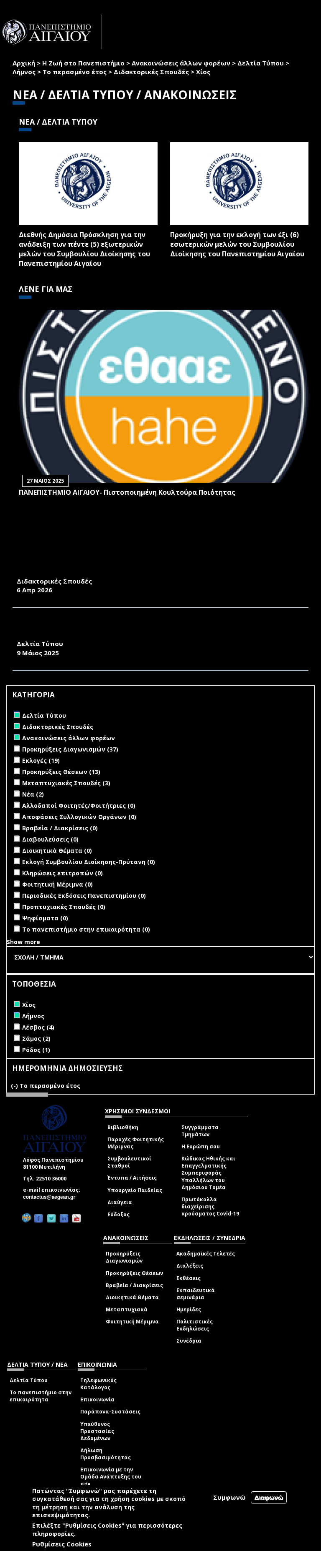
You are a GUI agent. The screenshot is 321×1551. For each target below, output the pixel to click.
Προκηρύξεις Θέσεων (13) (61, 772)
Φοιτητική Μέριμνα (132, 1321)
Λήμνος (24, 72)
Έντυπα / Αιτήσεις (132, 1177)
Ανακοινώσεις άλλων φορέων (181, 63)
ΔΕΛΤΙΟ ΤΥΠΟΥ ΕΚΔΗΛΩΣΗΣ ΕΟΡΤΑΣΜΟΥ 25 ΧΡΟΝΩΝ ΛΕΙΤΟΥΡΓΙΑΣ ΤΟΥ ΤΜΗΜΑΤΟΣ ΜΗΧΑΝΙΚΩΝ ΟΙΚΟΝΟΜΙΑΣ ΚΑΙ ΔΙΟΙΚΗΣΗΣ (157, 630)
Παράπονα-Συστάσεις (110, 1411)
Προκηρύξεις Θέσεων (134, 1273)
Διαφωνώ (269, 1497)
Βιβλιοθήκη (122, 1127)
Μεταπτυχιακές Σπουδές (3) (66, 783)
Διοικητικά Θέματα (132, 1297)
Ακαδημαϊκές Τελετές (205, 1253)
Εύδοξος (118, 1214)
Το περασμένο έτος (75, 72)
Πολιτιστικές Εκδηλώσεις (194, 1325)
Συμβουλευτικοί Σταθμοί (129, 1162)
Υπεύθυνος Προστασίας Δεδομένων (97, 1431)
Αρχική (24, 63)
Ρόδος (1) (36, 1050)
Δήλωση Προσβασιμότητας (105, 1454)
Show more (23, 942)
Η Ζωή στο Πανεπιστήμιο (83, 63)
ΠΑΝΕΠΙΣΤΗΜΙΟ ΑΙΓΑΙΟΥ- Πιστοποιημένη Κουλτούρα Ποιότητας (127, 492)
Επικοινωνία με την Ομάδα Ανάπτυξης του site (110, 1476)
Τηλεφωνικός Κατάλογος (98, 1384)
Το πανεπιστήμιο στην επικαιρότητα (40, 1396)
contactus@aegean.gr (51, 1197)
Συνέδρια (188, 1340)
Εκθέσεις (188, 1278)
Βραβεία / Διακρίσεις (134, 1285)
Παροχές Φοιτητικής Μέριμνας (135, 1143)
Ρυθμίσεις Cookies (62, 1544)
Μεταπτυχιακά (127, 1309)
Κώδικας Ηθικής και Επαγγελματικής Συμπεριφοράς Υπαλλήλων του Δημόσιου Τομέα (208, 1173)
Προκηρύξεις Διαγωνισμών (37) (70, 749)
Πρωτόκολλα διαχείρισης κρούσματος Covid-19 (210, 1206)
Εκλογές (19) (41, 760)
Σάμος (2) (36, 1038)
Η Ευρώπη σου (200, 1146)
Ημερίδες (188, 1309)
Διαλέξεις (189, 1265)
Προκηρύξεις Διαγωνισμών (124, 1257)
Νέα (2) (33, 794)
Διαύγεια (119, 1202)
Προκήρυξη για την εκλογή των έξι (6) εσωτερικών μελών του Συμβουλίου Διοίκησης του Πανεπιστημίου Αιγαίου (237, 244)
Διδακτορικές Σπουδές (151, 72)
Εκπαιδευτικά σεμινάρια (195, 1294)
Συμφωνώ (229, 1497)
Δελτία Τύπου (260, 63)
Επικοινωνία (97, 1399)
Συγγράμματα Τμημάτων (200, 1131)
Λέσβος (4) (38, 1027)
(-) (15, 1086)
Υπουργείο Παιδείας (134, 1190)
